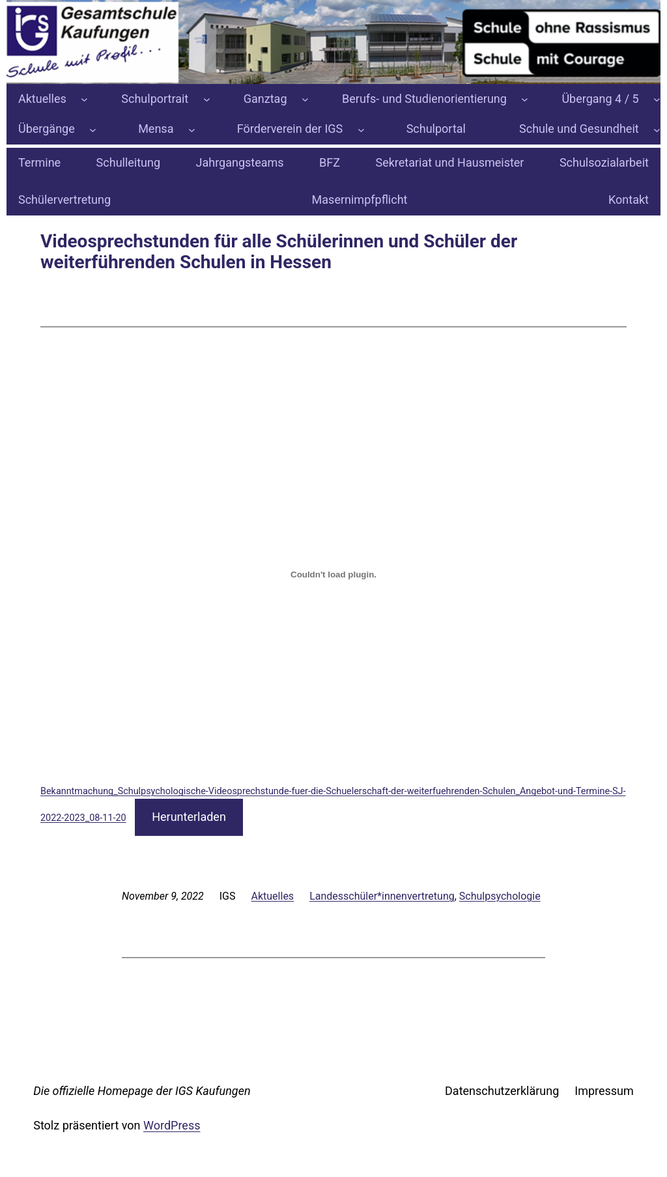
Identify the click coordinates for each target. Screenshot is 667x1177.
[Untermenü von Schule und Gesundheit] (656, 129)
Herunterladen (189, 817)
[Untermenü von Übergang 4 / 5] (656, 99)
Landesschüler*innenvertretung (382, 896)
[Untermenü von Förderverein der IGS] (361, 129)
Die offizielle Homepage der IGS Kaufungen (141, 1091)
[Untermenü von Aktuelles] (84, 99)
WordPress (171, 1125)
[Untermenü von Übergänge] (92, 129)
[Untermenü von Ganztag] (305, 99)
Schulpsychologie (500, 896)
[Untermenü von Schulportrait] (206, 99)
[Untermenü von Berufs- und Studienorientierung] (524, 99)
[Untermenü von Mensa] (191, 129)
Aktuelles (272, 896)
